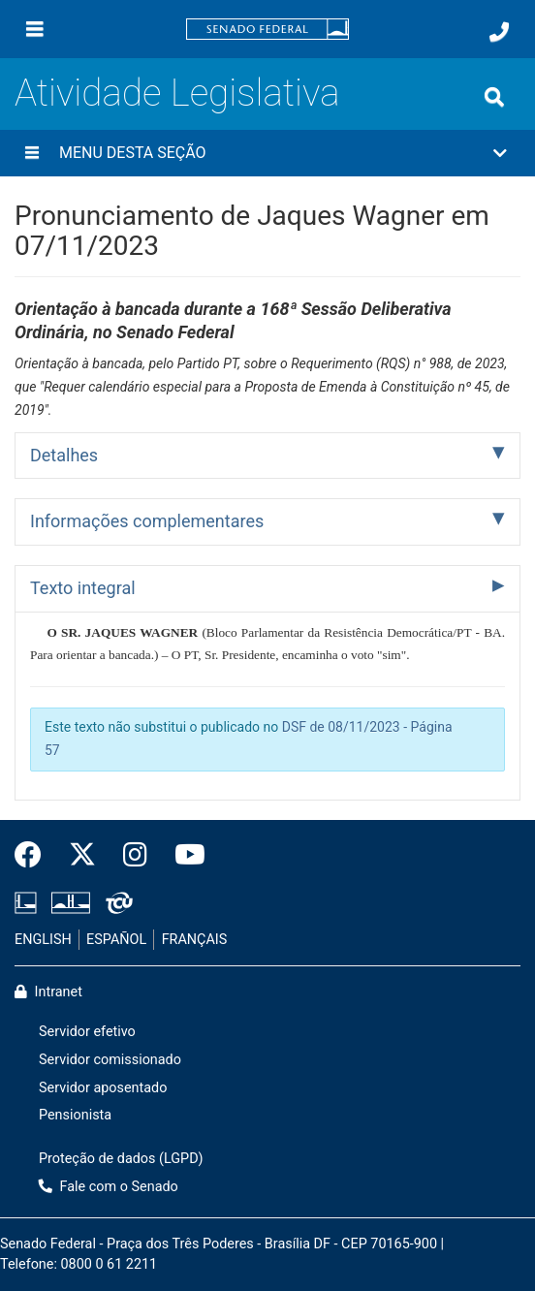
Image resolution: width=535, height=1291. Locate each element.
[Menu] (35, 29)
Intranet (48, 992)
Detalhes (64, 455)
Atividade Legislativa (177, 92)
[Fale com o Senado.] (499, 32)
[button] (267, 153)
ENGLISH (43, 939)
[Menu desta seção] (32, 153)
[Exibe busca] (494, 97)
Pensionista (75, 1115)
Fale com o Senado (108, 1187)
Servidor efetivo (87, 1031)
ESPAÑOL (116, 939)
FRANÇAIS (195, 939)
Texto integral (83, 588)
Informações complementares (147, 521)
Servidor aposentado (103, 1088)
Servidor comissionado (110, 1060)
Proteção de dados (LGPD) (121, 1158)
